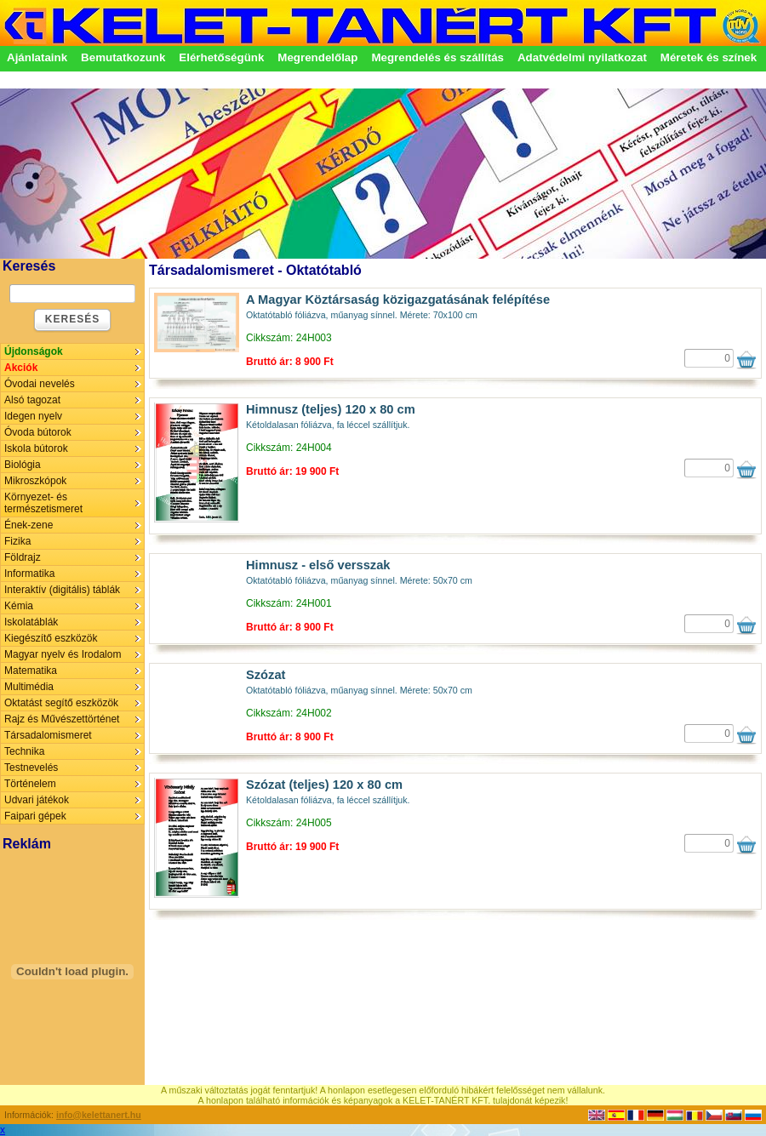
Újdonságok (33, 351)
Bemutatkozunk (123, 57)
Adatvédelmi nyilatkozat (582, 57)
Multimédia (29, 687)
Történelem (30, 784)
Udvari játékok (36, 800)
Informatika (29, 573)
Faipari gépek (35, 816)
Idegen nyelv (33, 416)
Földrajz (22, 557)
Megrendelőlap (317, 57)
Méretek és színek (708, 57)
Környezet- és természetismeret (43, 503)
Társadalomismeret (48, 735)
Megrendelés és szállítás (437, 57)
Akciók (20, 368)
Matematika (30, 670)
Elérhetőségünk (221, 57)
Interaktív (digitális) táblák (62, 590)
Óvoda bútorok (37, 432)
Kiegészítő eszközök (50, 638)
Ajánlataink (37, 57)
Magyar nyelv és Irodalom (62, 654)
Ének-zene (28, 525)
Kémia (18, 606)
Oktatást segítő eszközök (61, 703)
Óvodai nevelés (39, 384)
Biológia (22, 465)
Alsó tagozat (32, 400)
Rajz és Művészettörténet (61, 719)
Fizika (17, 541)
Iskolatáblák (31, 622)
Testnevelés (31, 768)
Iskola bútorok (36, 448)
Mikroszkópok (35, 481)
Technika (24, 751)
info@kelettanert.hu (98, 1115)
